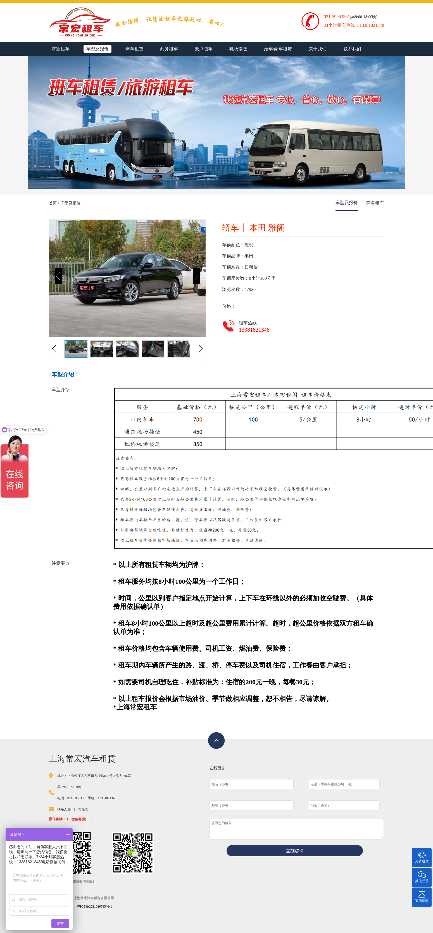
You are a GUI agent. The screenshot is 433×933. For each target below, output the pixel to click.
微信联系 (422, 876)
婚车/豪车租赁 (278, 48)
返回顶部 (422, 896)
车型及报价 (97, 48)
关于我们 (318, 48)
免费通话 (422, 857)
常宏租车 (61, 48)
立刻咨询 (295, 850)
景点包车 (204, 48)
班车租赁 (134, 48)
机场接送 (238, 48)
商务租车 (169, 48)
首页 (53, 203)
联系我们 (352, 48)
